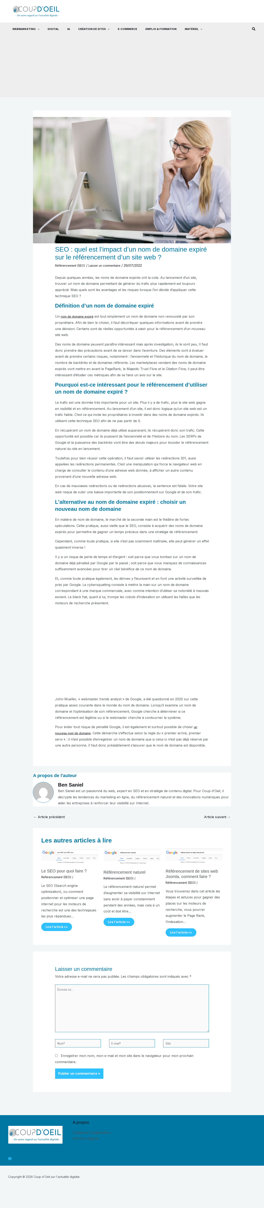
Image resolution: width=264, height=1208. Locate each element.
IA (61, 29)
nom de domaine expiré (79, 316)
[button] (33, 29)
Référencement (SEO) (72, 265)
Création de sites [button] (84, 29)
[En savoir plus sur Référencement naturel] (132, 857)
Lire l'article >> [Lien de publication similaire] (59, 927)
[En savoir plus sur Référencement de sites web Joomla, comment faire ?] (194, 856)
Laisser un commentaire (111, 265)
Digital (47, 29)
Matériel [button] (179, 29)
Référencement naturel (124, 872)
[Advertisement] (132, 66)
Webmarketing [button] (21, 29)
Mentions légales (86, 1148)
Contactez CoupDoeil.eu (92, 1141)
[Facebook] (10, 1168)
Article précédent (49, 817)
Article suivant (217, 817)
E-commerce (116, 29)
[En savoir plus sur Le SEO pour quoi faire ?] (69, 856)
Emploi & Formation (148, 29)
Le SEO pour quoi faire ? (64, 871)
